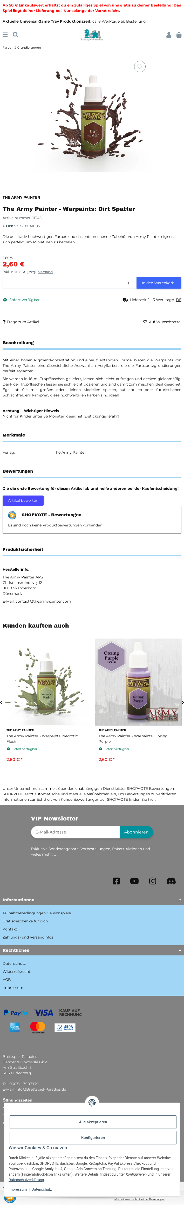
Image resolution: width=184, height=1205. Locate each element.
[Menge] (70, 283)
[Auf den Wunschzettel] (140, 66)
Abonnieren (136, 832)
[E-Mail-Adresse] (75, 832)
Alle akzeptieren (93, 1122)
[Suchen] (15, 35)
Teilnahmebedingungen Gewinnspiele (37, 913)
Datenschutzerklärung (26, 1180)
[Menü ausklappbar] (5, 35)
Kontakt (10, 929)
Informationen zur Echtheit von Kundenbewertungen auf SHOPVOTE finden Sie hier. (79, 799)
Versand (45, 272)
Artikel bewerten (23, 500)
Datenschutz (42, 1189)
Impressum (18, 1189)
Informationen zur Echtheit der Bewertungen (139, 1199)
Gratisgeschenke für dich (25, 921)
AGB (7, 979)
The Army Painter (70, 452)
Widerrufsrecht (16, 971)
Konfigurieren (93, 1137)
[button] (168, 35)
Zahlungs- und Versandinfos (28, 937)
